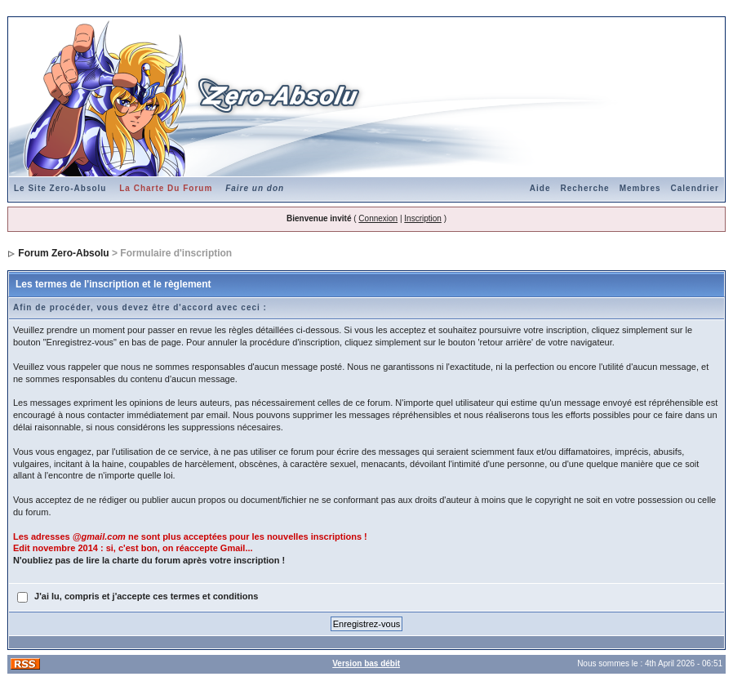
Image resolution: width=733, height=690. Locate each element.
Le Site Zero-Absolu (60, 188)
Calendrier (695, 188)
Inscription (423, 218)
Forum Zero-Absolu (63, 253)
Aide (540, 188)
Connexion (378, 218)
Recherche (585, 188)
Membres (640, 188)
